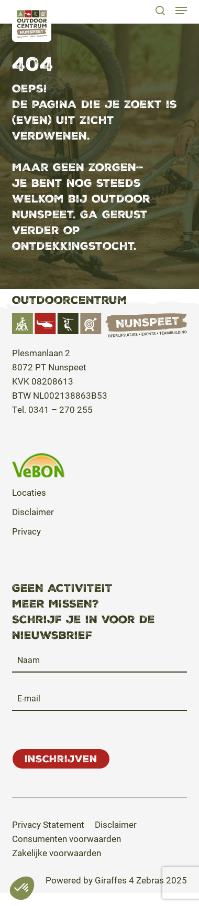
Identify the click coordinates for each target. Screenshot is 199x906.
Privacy (26, 531)
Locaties (29, 492)
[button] (181, 10)
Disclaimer (33, 512)
